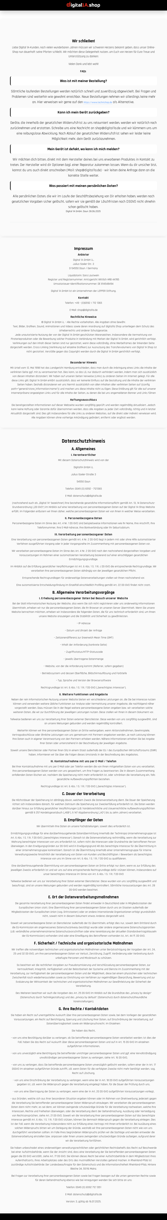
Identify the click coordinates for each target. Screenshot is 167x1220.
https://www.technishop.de (98, 102)
